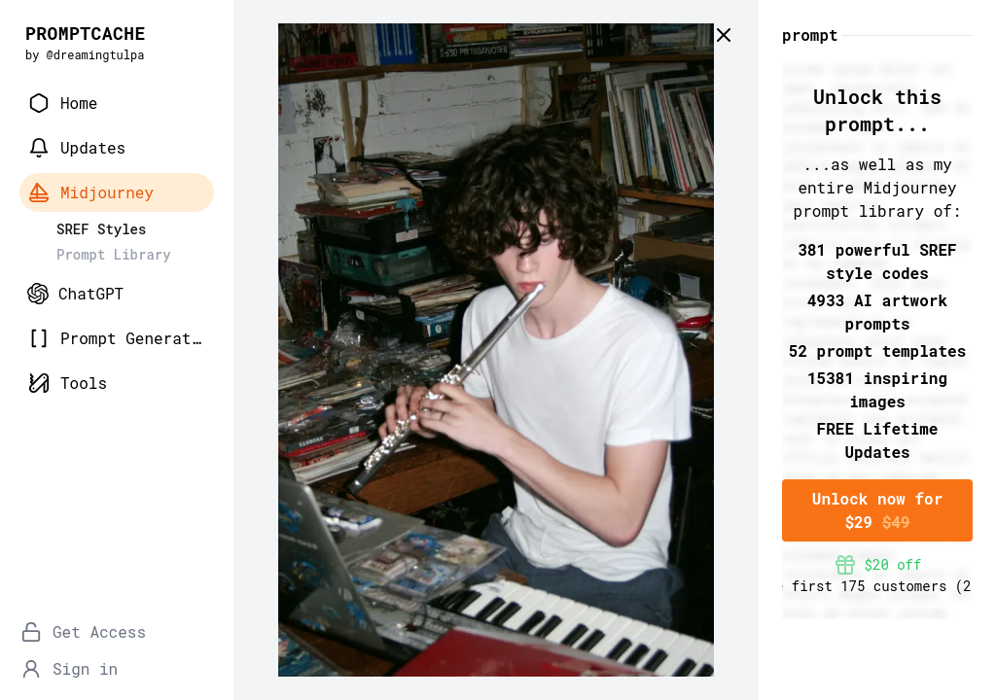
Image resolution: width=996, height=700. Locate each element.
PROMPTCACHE (85, 33)
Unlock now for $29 (877, 510)
